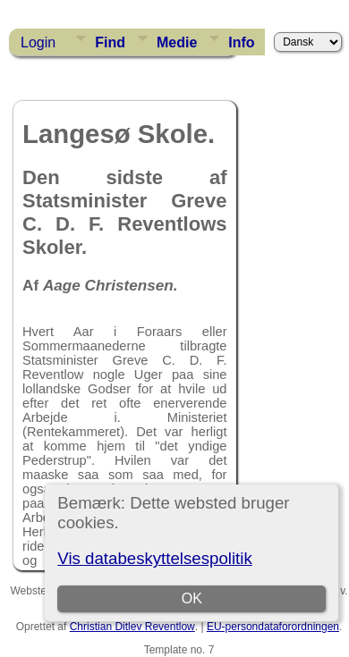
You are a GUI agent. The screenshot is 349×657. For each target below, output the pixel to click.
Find (110, 42)
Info (241, 42)
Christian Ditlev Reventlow (132, 626)
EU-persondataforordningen (273, 626)
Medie (177, 42)
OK (192, 598)
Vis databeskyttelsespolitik (154, 558)
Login (38, 42)
